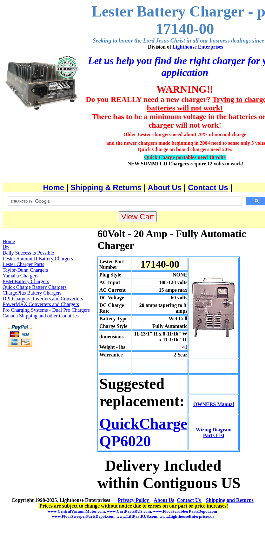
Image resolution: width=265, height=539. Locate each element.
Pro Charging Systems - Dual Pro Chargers (46, 310)
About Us (165, 187)
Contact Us (208, 187)
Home (54, 187)
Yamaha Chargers (20, 275)
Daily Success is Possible (28, 253)
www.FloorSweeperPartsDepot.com (83, 516)
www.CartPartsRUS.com (129, 511)
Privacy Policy (134, 500)
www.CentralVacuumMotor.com (76, 511)
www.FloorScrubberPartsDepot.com (185, 511)
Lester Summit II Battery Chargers (38, 258)
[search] (124, 201)
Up (6, 247)
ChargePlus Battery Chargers (32, 293)
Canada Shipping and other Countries (41, 315)
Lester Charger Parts (23, 264)
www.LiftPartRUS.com (136, 516)
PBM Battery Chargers (26, 281)
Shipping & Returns (106, 187)
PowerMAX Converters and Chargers (41, 304)
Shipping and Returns (230, 500)
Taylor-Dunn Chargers (25, 270)
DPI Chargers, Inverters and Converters (43, 298)
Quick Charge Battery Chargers (35, 287)
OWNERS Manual (213, 404)
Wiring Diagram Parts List (214, 432)
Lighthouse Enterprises (197, 47)
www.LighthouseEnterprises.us (186, 516)
